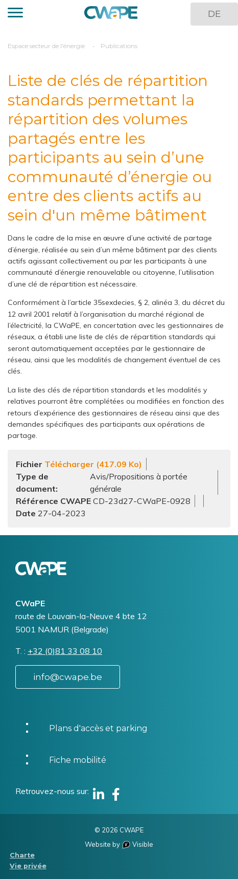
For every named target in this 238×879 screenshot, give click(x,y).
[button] (15, 14)
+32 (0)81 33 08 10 (65, 651)
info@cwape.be (67, 677)
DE (214, 14)
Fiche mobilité (77, 760)
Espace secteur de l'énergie (46, 46)
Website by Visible (119, 844)
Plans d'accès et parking (98, 728)
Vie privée (28, 866)
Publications (119, 46)
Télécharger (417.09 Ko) (93, 464)
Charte (22, 855)
